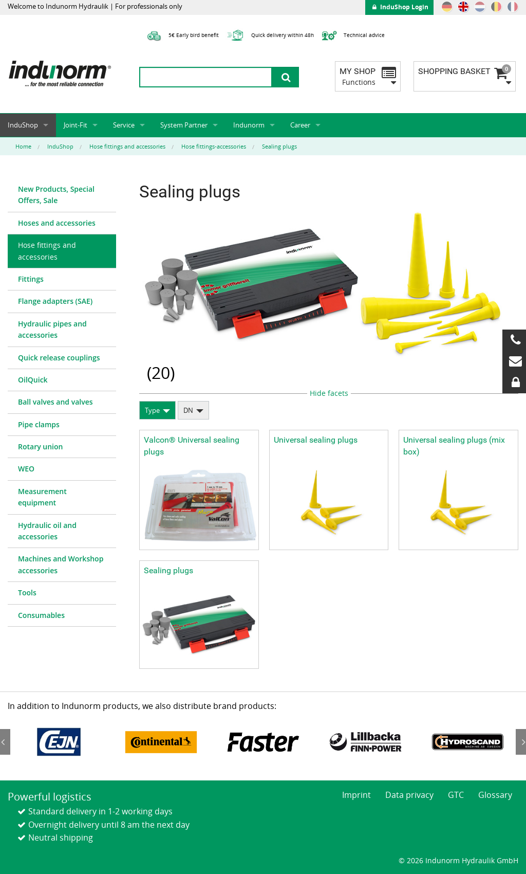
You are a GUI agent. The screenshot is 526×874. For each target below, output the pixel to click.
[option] (59, 742)
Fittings (31, 279)
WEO (26, 469)
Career (300, 125)
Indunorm (249, 125)
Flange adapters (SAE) (55, 301)
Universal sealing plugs (316, 440)
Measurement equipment (42, 496)
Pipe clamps (39, 424)
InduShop (23, 125)
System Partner (184, 125)
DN (188, 410)
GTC (456, 794)
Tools (27, 592)
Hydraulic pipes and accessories (52, 329)
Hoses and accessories (57, 223)
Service (124, 125)
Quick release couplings (59, 357)
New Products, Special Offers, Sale (56, 194)
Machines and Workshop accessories (60, 564)
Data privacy (409, 794)
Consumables (41, 615)
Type (152, 410)
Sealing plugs (168, 570)
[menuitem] (62, 195)
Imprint (356, 794)
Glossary (495, 794)
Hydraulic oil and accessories (47, 530)
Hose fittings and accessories (47, 250)
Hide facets (329, 393)
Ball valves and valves (55, 402)
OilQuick (33, 380)
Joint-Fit (75, 125)
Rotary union (40, 446)
